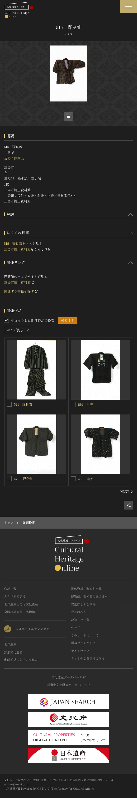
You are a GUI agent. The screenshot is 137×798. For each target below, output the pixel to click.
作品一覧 (10, 588)
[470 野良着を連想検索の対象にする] (9, 478)
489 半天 (85, 478)
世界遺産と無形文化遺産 (21, 604)
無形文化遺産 (13, 652)
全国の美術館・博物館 (19, 612)
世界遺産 (10, 644)
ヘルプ (75, 627)
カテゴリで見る (15, 596)
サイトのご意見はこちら (88, 658)
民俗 (7, 158)
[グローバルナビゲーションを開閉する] (128, 6)
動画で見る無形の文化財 (21, 659)
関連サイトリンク (83, 643)
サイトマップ (80, 650)
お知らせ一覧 (80, 619)
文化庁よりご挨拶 (83, 604)
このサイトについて (85, 635)
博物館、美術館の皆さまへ (89, 596)
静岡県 (19, 158)
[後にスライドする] (126, 491)
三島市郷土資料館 (17, 249)
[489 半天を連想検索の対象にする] (73, 478)
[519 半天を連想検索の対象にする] (73, 404)
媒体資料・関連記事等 (86, 588)
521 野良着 (23, 404)
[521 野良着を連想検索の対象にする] (9, 404)
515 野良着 (13, 243)
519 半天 (85, 404)
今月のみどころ (82, 612)
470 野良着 (23, 478)
